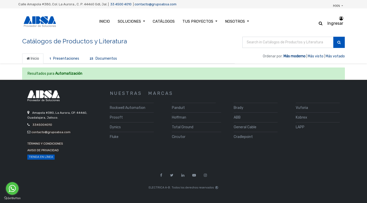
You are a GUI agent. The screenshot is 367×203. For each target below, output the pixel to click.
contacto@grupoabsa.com (155, 4)
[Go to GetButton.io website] (12, 198)
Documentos (102, 58)
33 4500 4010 (121, 4)
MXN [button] (337, 6)
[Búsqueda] (339, 42)
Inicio (33, 58)
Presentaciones (63, 58)
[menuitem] (104, 21)
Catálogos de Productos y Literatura (74, 41)
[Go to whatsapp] (12, 188)
